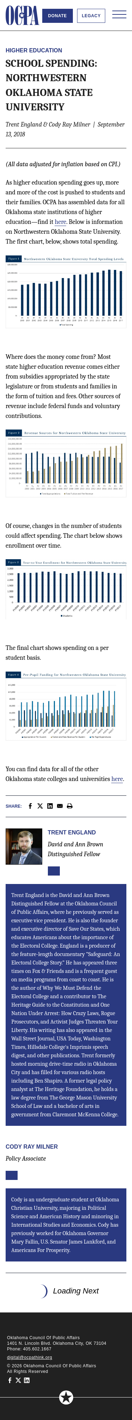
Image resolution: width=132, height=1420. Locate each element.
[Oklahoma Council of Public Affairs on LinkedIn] (27, 1379)
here (60, 222)
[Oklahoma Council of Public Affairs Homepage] (22, 15)
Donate (57, 15)
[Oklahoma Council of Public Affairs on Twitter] (18, 1379)
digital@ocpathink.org (29, 1357)
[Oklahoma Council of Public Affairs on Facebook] (10, 1379)
